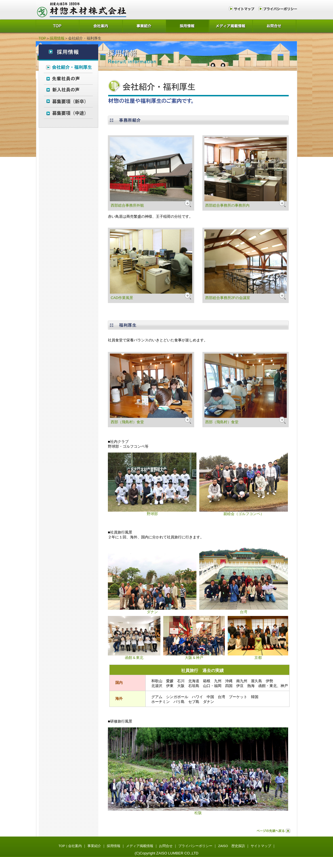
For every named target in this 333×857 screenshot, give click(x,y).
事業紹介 (144, 25)
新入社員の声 (68, 90)
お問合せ (274, 25)
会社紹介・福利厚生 (68, 66)
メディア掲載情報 (231, 25)
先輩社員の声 (68, 78)
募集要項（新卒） (68, 101)
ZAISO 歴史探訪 (231, 846)
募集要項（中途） (68, 113)
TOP (57, 25)
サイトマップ (243, 8)
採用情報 (188, 25)
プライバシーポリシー (277, 8)
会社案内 (101, 25)
